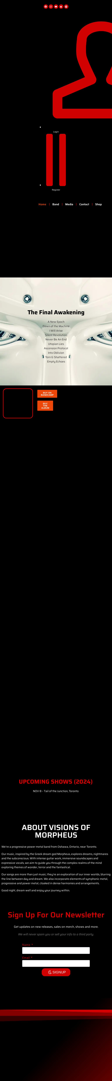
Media (69, 204)
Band (55, 204)
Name (26, 944)
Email (26, 957)
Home (42, 204)
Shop (98, 204)
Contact (84, 204)
